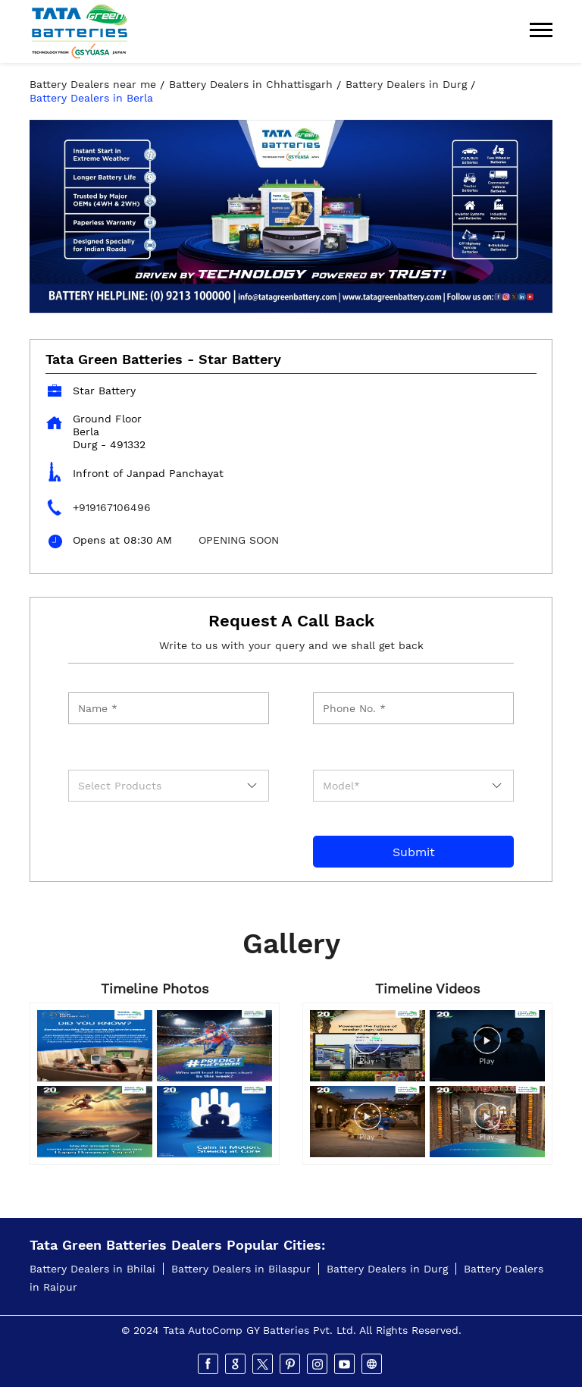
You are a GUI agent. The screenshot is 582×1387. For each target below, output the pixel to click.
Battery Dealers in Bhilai (92, 1269)
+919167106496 (112, 507)
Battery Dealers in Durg (387, 1269)
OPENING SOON (239, 540)
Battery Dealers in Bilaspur (241, 1269)
